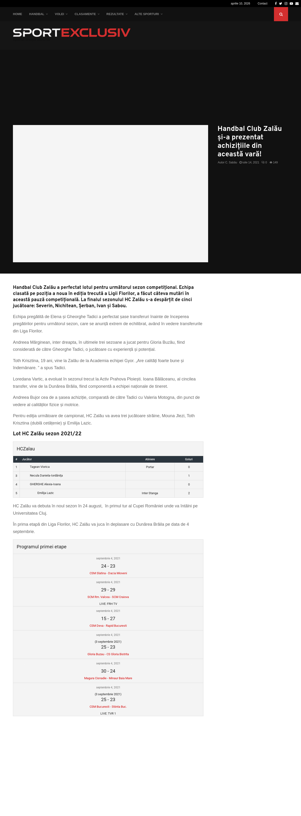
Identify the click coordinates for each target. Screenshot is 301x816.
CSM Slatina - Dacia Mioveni (108, 573)
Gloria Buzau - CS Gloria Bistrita (108, 654)
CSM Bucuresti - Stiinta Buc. (108, 706)
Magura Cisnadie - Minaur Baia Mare (108, 678)
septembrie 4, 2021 (108, 558)
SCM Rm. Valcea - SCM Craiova (108, 597)
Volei (59, 14)
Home (17, 14)
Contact (262, 3)
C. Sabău (231, 162)
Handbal (36, 14)
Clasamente (85, 14)
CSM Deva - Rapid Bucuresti (108, 625)
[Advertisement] (150, 90)
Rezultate (115, 14)
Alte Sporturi (147, 14)
